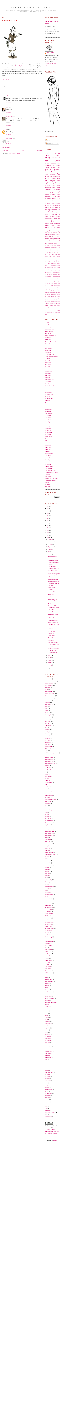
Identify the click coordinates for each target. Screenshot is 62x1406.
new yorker (57, 296)
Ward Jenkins (48, 486)
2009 (48, 530)
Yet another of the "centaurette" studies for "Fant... (53, 607)
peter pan (58, 298)
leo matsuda (50, 292)
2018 (48, 508)
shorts (54, 240)
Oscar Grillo (48, 443)
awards (54, 276)
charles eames (48, 279)
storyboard (52, 174)
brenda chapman (48, 278)
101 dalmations (48, 896)
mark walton (48, 863)
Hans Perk (47, 388)
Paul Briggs (47, 203)
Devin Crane (48, 373)
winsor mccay (48, 1116)
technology (47, 308)
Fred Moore (52, 153)
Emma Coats (48, 381)
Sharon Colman (57, 267)
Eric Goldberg (56, 212)
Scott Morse (48, 455)
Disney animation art (52, 167)
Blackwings (48, 185)
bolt (59, 203)
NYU (55, 263)
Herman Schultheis (49, 928)
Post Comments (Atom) (14, 153)
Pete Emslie (47, 267)
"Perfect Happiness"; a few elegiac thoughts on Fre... (53, 583)
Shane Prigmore (49, 460)
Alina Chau (47, 324)
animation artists (49, 173)
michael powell (48, 1051)
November (50, 542)
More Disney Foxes (52, 570)
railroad (55, 299)
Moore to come (51, 631)
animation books (55, 194)
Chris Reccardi (48, 909)
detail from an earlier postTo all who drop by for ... (53, 644)
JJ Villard (58, 258)
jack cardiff (50, 290)
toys (52, 310)
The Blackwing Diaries (31, 7)
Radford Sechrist (49, 453)
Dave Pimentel (53, 176)
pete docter (57, 236)
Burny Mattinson (52, 249)
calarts (55, 173)
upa (55, 241)
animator (56, 223)
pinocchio (47, 238)
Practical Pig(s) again (53, 620)
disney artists (52, 202)
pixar (58, 173)
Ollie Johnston (56, 189)
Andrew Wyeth (53, 245)
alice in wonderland (53, 272)
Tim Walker (52, 269)
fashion (52, 285)
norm (51, 298)
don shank (51, 283)
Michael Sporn (48, 189)
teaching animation (49, 886)
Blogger (55, 1140)
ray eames (51, 301)
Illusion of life (52, 258)
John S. (8, 96)
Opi (46, 440)
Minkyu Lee (48, 216)
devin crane (47, 797)
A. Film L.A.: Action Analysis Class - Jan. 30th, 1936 (53, 615)
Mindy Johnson (51, 263)
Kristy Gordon (48, 409)
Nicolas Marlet (48, 949)
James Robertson (49, 394)
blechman (58, 276)
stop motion (57, 307)
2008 (48, 532)
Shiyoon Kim (48, 464)
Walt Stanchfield (49, 973)
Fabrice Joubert (52, 256)
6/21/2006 (9, 103)
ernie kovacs (48, 801)
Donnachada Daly (49, 379)
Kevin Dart (47, 405)
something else (48, 307)
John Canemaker (49, 398)
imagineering (47, 288)
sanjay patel (57, 303)
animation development (50, 763)
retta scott (47, 1078)
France (46, 214)
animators (47, 276)
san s (53, 303)
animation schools (49, 223)
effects (49, 285)
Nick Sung (47, 438)
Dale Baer (51, 252)
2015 (48, 515)
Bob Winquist (48, 715)
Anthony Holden (49, 331)
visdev (54, 211)
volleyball (58, 310)
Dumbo (46, 254)
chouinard (47, 207)
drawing (54, 182)
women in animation (50, 808)
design (46, 191)
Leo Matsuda (48, 411)
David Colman (48, 371)
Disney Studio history (50, 681)
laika (49, 232)
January (50, 665)
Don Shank (47, 377)
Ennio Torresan (48, 383)
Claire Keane (48, 350)
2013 (48, 520)
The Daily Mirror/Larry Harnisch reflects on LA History (51, 472)
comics (46, 202)
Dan (7, 107)
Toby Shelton (48, 270)
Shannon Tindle (48, 462)
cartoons (54, 198)
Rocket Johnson (48, 218)
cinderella (47, 281)
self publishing (56, 238)
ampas (58, 272)
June (49, 554)
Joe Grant (57, 202)
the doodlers (9, 116)
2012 (48, 523)
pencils (54, 298)
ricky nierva (49, 303)
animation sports (56, 274)
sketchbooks (48, 187)
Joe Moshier (47, 259)
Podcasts (51, 267)
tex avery (56, 308)
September (51, 546)
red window (55, 301)
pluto (51, 299)
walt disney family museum (51, 753)
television (52, 241)
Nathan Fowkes (48, 436)
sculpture (46, 305)
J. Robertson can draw (53, 579)
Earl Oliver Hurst (53, 254)
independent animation (53, 231)
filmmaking (48, 171)
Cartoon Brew (48, 344)
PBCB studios (51, 265)
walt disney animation (49, 312)
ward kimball (55, 183)
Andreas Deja (48, 327)
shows (58, 305)
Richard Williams (56, 216)
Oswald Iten (48, 445)
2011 (48, 525)
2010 (48, 528)
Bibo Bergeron (54, 247)
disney (47, 163)
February (50, 662)
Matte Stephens (48, 426)
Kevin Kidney (48, 407)
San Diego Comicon (53, 200)
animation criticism (50, 196)
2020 (48, 506)
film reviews (48, 734)
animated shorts (48, 274)
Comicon (52, 192)
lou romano (54, 232)
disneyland (47, 182)
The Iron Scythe (18, 65)
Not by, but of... (51, 594)
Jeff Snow (47, 396)
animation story (55, 163)
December (50, 539)
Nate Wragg (48, 434)
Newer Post (5, 150)
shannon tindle (53, 305)
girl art (58, 285)
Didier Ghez (48, 375)
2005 (48, 668)
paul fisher (51, 236)
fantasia (52, 229)
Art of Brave (48, 767)
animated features (49, 757)
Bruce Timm (48, 905)
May (49, 655)
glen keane (48, 287)
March (50, 660)
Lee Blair (51, 214)
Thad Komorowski (49, 468)
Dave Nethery (48, 366)
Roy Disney (54, 218)
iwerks (46, 290)
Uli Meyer (47, 484)
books (46, 174)
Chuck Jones (53, 250)
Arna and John (48, 333)
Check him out (5, 79)
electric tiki (47, 229)
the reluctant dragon (50, 1104)
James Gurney (48, 392)
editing (46, 285)
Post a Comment (6, 147)
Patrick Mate (48, 447)
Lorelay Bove (48, 415)
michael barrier (51, 234)
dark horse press (53, 207)
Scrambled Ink (54, 203)
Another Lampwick (52, 596)
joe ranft (47, 856)
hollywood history (49, 852)
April (49, 657)
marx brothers (51, 294)
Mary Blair (47, 719)
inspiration (54, 288)
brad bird (47, 205)
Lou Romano (48, 417)
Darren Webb (48, 362)
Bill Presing (48, 339)
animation (57, 162)
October (50, 544)
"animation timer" (52, 243)
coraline (46, 283)
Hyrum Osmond (49, 390)
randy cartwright (49, 1072)
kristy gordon (48, 1038)
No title (49, 603)
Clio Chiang (48, 352)
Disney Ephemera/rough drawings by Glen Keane (54, 574)
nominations (47, 298)
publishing (50, 211)
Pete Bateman (57, 265)
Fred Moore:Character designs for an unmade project (53, 650)
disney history (56, 227)
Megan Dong (48, 428)
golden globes (56, 287)
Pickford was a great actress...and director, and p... (53, 562)
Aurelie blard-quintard (50, 901)
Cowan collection (49, 913)
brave (51, 205)
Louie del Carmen (49, 419)
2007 (48, 535)
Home (22, 150)
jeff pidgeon (55, 290)
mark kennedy (48, 1044)
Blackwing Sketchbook (50, 341)
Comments (49, 143)
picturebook (47, 299)
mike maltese (51, 296)
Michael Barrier (49, 430)
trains (55, 310)
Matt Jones (47, 424)
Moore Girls (51, 640)
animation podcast (55, 221)
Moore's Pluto (51, 611)
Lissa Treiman (48, 413)
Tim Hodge (47, 269)
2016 (48, 513)
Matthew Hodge (49, 943)
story (58, 180)
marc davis (55, 292)
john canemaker (50, 180)
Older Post (39, 150)
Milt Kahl (57, 214)
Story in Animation (52, 169)
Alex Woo (47, 322)
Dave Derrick (56, 187)
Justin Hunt (47, 400)
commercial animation (55, 281)
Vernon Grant (54, 270)
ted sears (51, 308)
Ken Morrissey (54, 259)
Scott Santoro (48, 457)
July (49, 551)
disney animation (49, 685)
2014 (48, 518)
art (59, 200)
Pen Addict (47, 451)
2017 (48, 511)
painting (46, 236)
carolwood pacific (56, 278)
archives (50, 276)
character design (56, 205)
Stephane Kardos (49, 466)
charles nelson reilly (55, 279)
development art (48, 227)
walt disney (57, 178)
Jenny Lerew (9, 138)
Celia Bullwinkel (49, 346)
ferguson (55, 285)
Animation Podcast (49, 329)
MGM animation (52, 261)
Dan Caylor (47, 360)
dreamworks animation (52, 209)
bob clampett (48, 839)
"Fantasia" (50, 637)
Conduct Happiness (49, 354)
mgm (55, 294)
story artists (51, 178)
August (50, 549)
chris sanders (56, 225)
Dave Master (57, 252)
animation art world (52, 165)
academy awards (51, 220)
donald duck (57, 283)
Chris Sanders (48, 348)
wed (56, 312)
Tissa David (57, 269)
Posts (48, 140)
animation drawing (49, 831)
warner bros (48, 892)
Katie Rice (47, 402)
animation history (49, 683)
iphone (58, 288)
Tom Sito (47, 482)
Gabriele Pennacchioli (50, 386)
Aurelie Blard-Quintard (50, 335)
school (51, 238)
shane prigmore (48, 240)
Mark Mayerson (49, 422)
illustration (57, 171)
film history (56, 185)
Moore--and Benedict (53, 592)
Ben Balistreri (48, 337)
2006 (48, 537)
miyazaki (58, 234)
